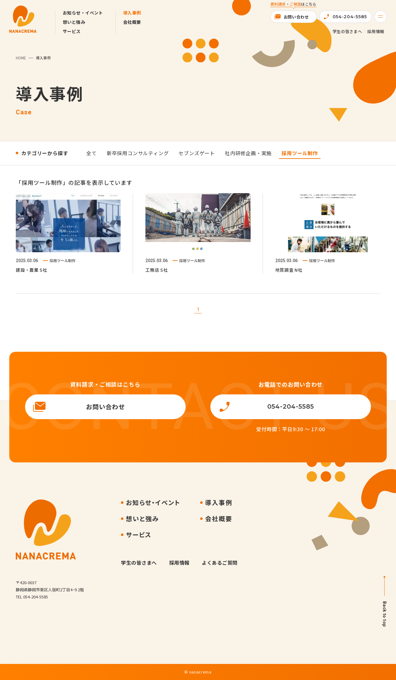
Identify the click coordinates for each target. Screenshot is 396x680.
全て (91, 153)
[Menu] (380, 17)
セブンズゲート (197, 153)
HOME (21, 57)
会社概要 (132, 22)
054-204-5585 (350, 16)
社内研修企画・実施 (248, 153)
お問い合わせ (296, 17)
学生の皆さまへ (347, 31)
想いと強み (74, 22)
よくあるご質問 (219, 562)
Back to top (384, 614)
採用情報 (375, 31)
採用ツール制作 (300, 153)
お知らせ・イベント (83, 13)
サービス (72, 31)
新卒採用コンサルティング (138, 153)
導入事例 (132, 13)
